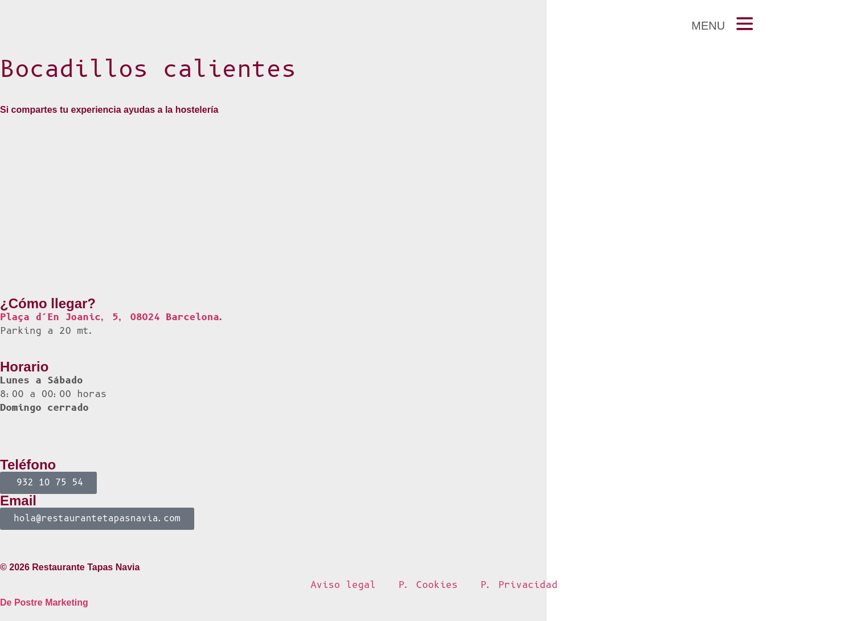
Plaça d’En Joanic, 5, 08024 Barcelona (109, 317)
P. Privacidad (519, 584)
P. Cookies (428, 584)
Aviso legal (342, 584)
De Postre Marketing (44, 602)
